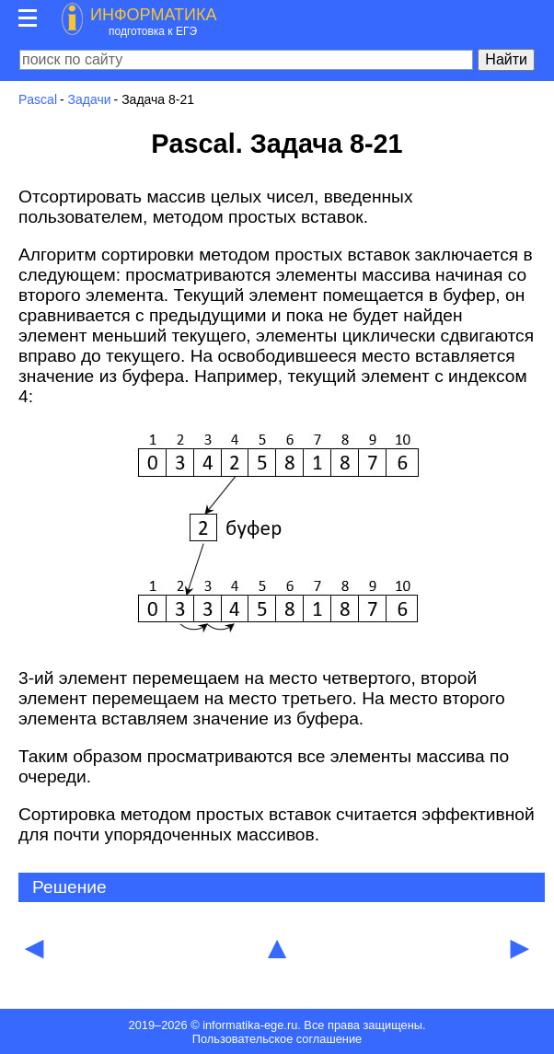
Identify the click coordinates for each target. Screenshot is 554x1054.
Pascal (37, 99)
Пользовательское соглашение (277, 1039)
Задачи (89, 99)
